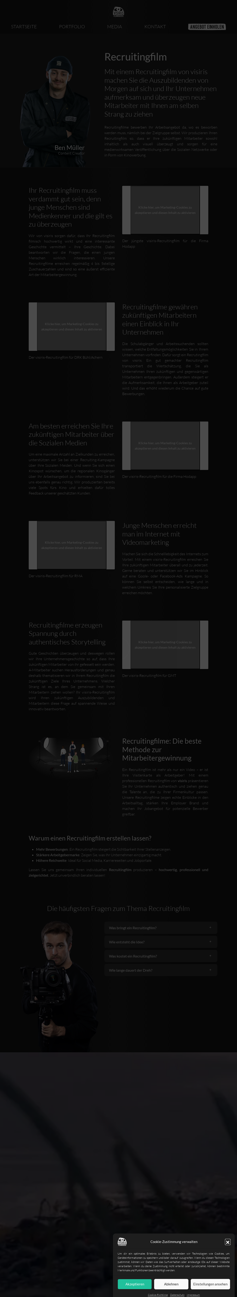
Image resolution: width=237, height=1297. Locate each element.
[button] (227, 1256)
